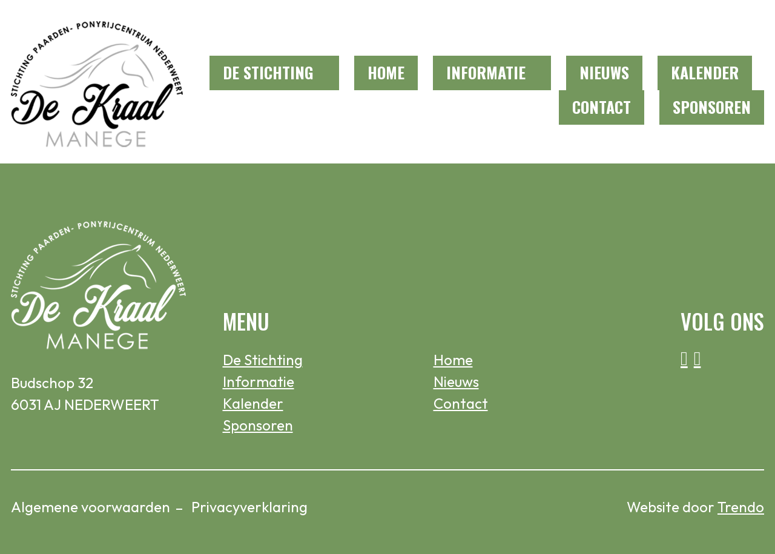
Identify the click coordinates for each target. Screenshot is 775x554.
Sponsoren (712, 107)
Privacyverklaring (249, 507)
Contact (601, 107)
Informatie (486, 72)
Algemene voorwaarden (90, 507)
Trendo (740, 507)
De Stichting (268, 72)
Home (386, 72)
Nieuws (604, 72)
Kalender (705, 72)
